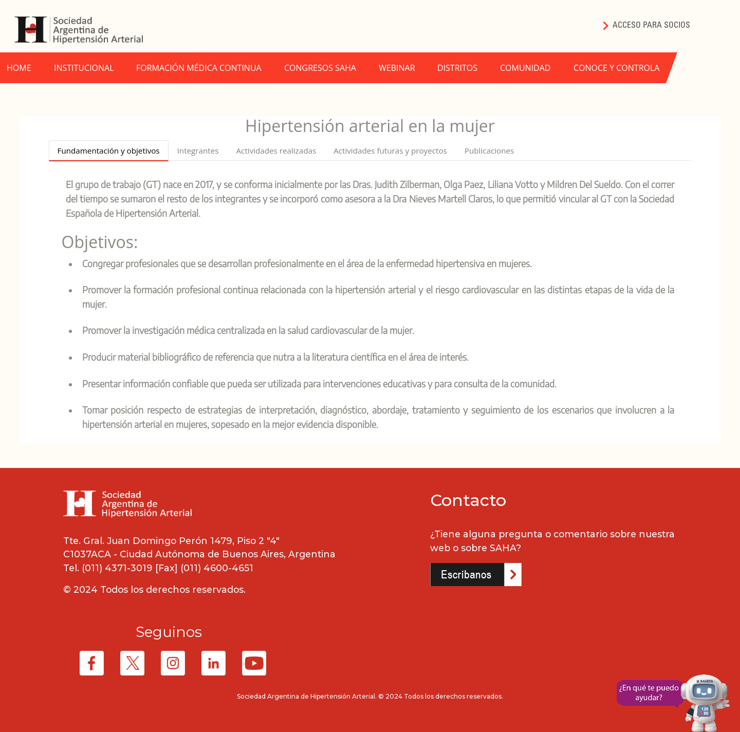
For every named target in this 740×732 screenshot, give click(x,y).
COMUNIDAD (525, 67)
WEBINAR (397, 67)
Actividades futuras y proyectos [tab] (390, 150)
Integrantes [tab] (198, 150)
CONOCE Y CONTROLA (616, 67)
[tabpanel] (370, 304)
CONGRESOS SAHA (320, 67)
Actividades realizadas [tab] (276, 150)
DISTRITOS (457, 67)
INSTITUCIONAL (84, 67)
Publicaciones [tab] (489, 150)
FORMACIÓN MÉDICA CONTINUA (199, 67)
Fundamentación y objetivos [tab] (109, 150)
